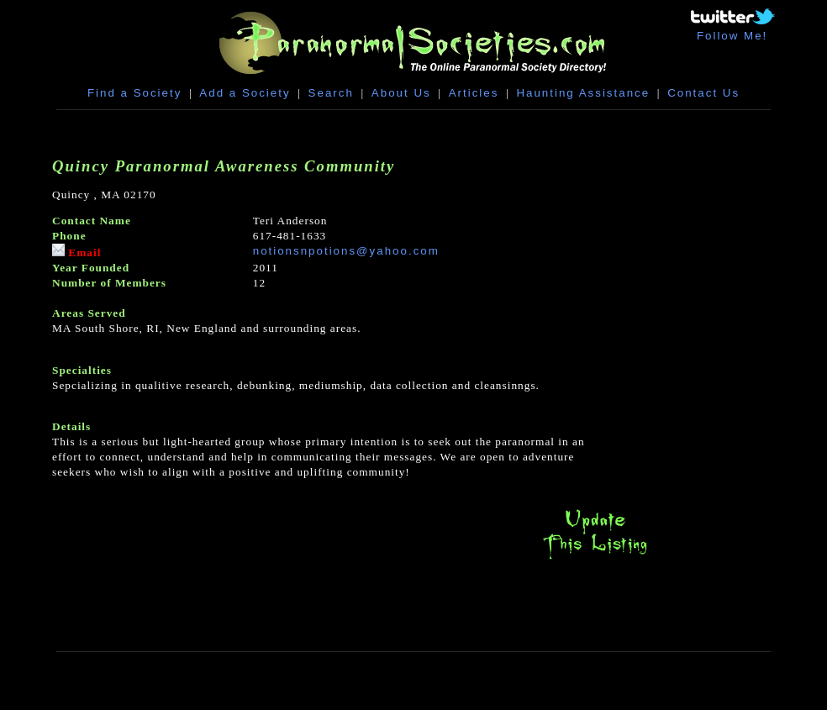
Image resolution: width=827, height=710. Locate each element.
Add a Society (244, 93)
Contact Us (703, 93)
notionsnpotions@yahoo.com (346, 251)
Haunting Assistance (583, 93)
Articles (474, 93)
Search (331, 93)
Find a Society (134, 93)
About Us (401, 93)
